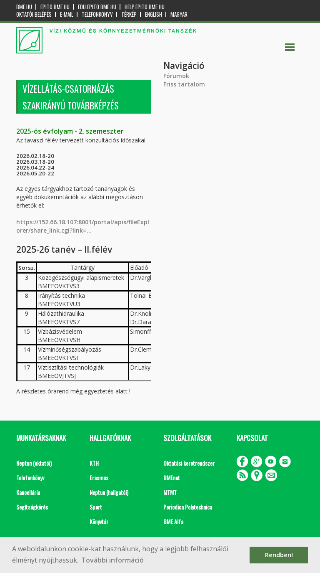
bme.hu (24, 7)
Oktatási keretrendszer (189, 463)
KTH (94, 463)
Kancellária (28, 492)
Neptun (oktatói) (34, 463)
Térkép (129, 14)
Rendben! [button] (279, 555)
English (153, 14)
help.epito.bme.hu (145, 7)
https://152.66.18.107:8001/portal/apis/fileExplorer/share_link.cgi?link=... (82, 226)
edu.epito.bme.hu (97, 7)
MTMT (170, 492)
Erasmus (99, 477)
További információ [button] (112, 560)
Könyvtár (99, 521)
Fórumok (176, 76)
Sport (96, 506)
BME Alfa (173, 521)
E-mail (66, 14)
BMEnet (171, 477)
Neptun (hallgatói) (109, 492)
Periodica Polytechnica (187, 506)
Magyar (179, 14)
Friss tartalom (184, 84)
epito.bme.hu (55, 7)
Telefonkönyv (97, 14)
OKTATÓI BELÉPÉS (34, 14)
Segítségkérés (32, 506)
